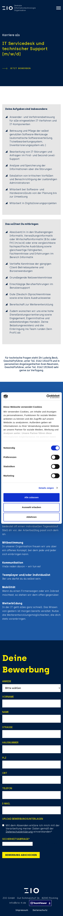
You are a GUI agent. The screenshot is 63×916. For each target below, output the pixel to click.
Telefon (7, 788)
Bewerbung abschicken (21, 855)
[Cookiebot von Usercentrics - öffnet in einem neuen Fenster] (46, 396)
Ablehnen (31, 517)
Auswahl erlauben (31, 507)
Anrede (6, 681)
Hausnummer (10, 742)
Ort (4, 773)
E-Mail (6, 803)
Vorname (8, 696)
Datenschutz (40, 910)
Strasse (7, 727)
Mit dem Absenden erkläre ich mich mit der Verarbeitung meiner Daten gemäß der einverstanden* (33, 828)
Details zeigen (46, 488)
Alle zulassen (31, 497)
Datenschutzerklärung (19, 831)
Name (5, 712)
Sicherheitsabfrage (16, 839)
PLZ (4, 757)
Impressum (22, 910)
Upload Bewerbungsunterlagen (22, 818)
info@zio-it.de (17, 903)
